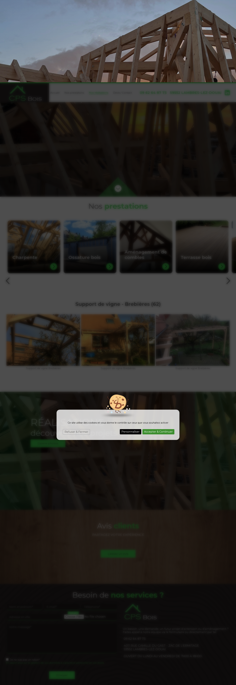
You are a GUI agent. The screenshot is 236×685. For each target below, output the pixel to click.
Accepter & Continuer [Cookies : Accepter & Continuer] (158, 349)
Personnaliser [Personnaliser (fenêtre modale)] (130, 349)
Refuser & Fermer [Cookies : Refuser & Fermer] (76, 349)
